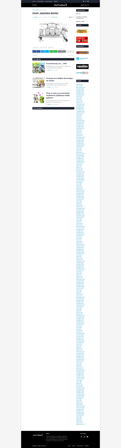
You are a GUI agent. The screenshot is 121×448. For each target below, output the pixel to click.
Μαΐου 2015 (78, 274)
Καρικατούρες (49, 1)
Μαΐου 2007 (78, 419)
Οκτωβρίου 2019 (80, 196)
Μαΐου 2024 (78, 117)
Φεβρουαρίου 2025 (80, 104)
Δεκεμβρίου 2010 (80, 354)
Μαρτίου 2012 (79, 332)
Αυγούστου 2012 (80, 324)
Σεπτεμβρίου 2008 (80, 395)
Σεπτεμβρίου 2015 (80, 268)
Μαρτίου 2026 (79, 86)
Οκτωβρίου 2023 (80, 126)
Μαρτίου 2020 (79, 188)
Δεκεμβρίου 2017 (80, 229)
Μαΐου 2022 (78, 150)
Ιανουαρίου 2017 (80, 246)
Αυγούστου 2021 (80, 163)
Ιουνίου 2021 (79, 166)
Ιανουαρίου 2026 (80, 89)
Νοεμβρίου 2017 (80, 231)
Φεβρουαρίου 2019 (80, 208)
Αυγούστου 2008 (80, 397)
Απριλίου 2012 (79, 330)
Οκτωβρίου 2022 (80, 143)
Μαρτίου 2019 (79, 206)
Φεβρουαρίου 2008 (80, 406)
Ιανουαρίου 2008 (80, 407)
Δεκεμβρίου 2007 (80, 409)
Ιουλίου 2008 (79, 398)
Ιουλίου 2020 (79, 182)
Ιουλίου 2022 (79, 147)
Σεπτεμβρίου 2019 (80, 197)
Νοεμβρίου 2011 (80, 338)
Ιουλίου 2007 (79, 416)
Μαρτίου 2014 (79, 296)
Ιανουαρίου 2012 (80, 335)
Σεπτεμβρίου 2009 (80, 377)
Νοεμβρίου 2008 (80, 392)
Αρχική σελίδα (35, 10)
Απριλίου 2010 (79, 367)
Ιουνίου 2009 (79, 382)
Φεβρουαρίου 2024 (80, 120)
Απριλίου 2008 (79, 403)
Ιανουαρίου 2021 (80, 173)
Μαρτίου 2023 (79, 135)
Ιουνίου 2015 (79, 273)
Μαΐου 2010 (78, 365)
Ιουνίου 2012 (79, 327)
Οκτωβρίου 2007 (80, 412)
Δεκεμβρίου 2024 (80, 107)
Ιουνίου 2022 (79, 149)
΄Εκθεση (55, 1)
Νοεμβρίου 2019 (80, 194)
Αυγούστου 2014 (80, 288)
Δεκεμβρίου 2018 (80, 211)
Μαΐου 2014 (78, 293)
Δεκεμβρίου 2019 (80, 193)
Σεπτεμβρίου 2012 (80, 323)
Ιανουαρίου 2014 (80, 299)
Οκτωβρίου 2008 (80, 394)
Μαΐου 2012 (78, 329)
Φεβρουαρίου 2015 (80, 279)
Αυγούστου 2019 (80, 199)
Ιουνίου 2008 (79, 400)
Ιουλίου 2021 (79, 164)
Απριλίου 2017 (79, 241)
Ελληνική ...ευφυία (80, 21)
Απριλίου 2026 (79, 84)
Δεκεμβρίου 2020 (80, 175)
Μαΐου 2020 (78, 185)
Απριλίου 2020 (79, 187)
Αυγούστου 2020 (80, 181)
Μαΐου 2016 (78, 256)
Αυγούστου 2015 (80, 270)
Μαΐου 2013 (78, 311)
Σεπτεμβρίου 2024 (80, 111)
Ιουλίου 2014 (79, 289)
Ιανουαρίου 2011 (80, 353)
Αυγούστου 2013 (80, 306)
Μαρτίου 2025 (79, 102)
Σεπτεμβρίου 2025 (80, 95)
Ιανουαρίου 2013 (80, 317)
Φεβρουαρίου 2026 (80, 87)
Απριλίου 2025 (79, 101)
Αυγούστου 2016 (80, 253)
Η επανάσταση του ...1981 (56, 63)
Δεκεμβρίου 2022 (80, 140)
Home (69, 445)
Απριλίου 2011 (79, 348)
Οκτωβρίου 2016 (80, 250)
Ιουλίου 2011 (79, 344)
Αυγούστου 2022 (80, 146)
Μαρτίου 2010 (79, 368)
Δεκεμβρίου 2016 (80, 247)
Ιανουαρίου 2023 (80, 138)
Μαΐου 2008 (78, 401)
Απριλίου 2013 (79, 312)
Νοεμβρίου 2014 (80, 283)
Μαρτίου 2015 (79, 277)
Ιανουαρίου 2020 (80, 191)
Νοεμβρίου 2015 (80, 265)
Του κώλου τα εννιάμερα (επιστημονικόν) (81, 17)
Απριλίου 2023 (79, 134)
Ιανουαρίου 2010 (80, 371)
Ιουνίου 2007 (79, 418)
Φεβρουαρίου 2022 (80, 153)
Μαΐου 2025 (78, 99)
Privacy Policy (80, 445)
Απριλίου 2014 (79, 294)
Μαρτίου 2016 (79, 259)
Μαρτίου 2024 (79, 119)
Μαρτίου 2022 (79, 152)
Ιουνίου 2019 (79, 202)
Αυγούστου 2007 (80, 415)
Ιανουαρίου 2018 (80, 228)
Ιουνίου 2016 (79, 255)
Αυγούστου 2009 (80, 379)
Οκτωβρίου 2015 (80, 267)
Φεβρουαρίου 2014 (80, 297)
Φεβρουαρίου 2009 (80, 388)
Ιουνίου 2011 (79, 345)
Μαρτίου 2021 (79, 170)
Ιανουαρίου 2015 (80, 280)
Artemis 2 (78, 13)
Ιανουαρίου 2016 (80, 262)
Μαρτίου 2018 (79, 225)
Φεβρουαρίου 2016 (80, 261)
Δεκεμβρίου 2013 (80, 300)
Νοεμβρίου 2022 (80, 141)
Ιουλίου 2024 (79, 114)
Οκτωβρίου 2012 (80, 321)
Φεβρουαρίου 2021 (80, 172)
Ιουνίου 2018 (79, 220)
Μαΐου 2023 (78, 132)
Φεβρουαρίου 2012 (80, 333)
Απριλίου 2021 (79, 169)
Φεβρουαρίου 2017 (80, 244)
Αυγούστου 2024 (80, 113)
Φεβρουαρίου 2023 (80, 137)
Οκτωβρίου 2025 (80, 93)
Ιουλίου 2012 (79, 326)
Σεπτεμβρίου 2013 (80, 305)
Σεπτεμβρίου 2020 (80, 179)
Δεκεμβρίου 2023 (80, 123)
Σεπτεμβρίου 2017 (80, 234)
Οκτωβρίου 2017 (80, 232)
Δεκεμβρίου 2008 (80, 391)
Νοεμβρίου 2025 (80, 92)
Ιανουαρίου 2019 (80, 209)
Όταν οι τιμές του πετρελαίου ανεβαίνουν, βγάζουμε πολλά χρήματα (58, 95)
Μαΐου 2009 (78, 383)
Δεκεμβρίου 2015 (80, 264)
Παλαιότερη (71, 55)
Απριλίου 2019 (79, 205)
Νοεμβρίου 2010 (80, 356)
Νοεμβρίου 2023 (80, 125)
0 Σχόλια (56, 17)
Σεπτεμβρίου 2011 (80, 341)
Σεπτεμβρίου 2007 (80, 413)
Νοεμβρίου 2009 (80, 374)
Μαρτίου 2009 (79, 386)
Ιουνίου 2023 (79, 131)
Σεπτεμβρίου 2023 (80, 128)
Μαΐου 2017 (78, 240)
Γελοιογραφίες (40, 1)
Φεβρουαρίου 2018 (80, 226)
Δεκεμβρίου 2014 (80, 282)
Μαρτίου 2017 (79, 243)
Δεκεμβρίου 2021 (80, 157)
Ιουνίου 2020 (79, 184)
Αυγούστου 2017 (80, 235)
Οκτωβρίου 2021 (80, 160)
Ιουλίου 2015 (79, 271)
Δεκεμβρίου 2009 (80, 373)
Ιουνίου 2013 (79, 309)
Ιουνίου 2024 (79, 116)
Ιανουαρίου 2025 (80, 105)
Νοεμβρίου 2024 (80, 108)
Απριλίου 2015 (79, 276)
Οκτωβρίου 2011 (80, 339)
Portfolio (86, 445)
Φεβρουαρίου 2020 (80, 190)
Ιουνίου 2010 (79, 364)
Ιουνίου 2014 (79, 291)
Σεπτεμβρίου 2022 (80, 144)
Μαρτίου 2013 (79, 314)
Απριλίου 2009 (79, 385)
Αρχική (34, 1)
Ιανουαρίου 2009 (80, 389)
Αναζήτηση (84, 5)
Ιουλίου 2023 (79, 129)
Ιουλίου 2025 (79, 96)
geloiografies (50, 47)
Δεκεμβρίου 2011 (80, 336)
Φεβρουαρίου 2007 (80, 424)
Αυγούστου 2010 (80, 360)
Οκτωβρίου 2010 (80, 357)
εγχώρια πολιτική (43, 47)
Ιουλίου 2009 (79, 380)
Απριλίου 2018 (79, 223)
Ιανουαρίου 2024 (80, 122)
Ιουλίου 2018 (79, 218)
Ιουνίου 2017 (79, 238)
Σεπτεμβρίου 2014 (80, 286)
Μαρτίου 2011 (79, 350)
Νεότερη (35, 55)
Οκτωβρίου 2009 (80, 376)
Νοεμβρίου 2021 (80, 158)
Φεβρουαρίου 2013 (80, 315)
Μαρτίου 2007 (79, 422)
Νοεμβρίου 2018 (80, 212)
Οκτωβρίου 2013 (80, 303)
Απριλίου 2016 (79, 258)
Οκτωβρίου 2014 (80, 285)
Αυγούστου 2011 (80, 342)
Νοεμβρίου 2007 (80, 410)
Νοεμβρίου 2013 (80, 302)
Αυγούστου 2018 (80, 217)
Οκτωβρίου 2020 (80, 178)
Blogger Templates (42, 445)
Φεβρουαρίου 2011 (80, 351)
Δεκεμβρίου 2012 (80, 318)
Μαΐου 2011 (78, 347)
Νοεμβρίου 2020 (80, 176)
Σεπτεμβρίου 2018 (80, 215)
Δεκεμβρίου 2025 (80, 90)
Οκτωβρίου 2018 (80, 214)
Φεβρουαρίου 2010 (80, 370)
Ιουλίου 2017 (79, 237)
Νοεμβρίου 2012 (80, 320)
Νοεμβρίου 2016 (80, 249)
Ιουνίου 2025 (79, 98)
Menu (35, 5)
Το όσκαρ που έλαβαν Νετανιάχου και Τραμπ (59, 79)
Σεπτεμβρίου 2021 (80, 161)
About (73, 445)
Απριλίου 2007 (79, 421)
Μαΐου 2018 (78, 221)
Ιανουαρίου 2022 (80, 155)
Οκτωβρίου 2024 (80, 110)
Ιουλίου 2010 (79, 362)
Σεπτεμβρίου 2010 (80, 359)
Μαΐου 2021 (78, 167)
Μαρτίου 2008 (79, 404)
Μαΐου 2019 (78, 203)
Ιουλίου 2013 (79, 308)
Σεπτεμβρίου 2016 (80, 252)
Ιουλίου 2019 (79, 200)
